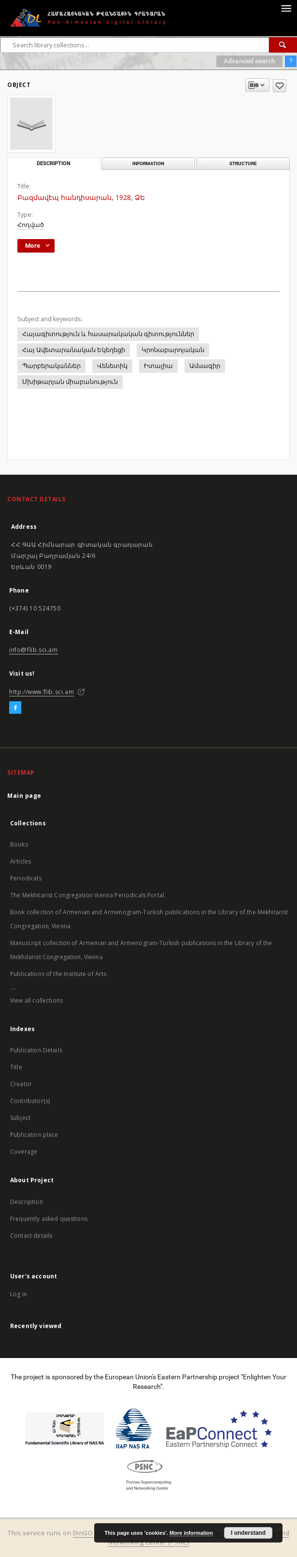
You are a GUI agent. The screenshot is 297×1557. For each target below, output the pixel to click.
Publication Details (36, 1050)
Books (19, 844)
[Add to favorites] (279, 85)
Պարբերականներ (51, 366)
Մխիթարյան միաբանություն (70, 382)
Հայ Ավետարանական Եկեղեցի (73, 350)
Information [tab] (148, 163)
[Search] (283, 45)
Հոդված (30, 225)
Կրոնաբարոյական (172, 350)
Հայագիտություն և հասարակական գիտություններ (108, 334)
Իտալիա (158, 366)
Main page (24, 796)
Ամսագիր (204, 366)
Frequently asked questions (48, 1219)
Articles (20, 861)
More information (191, 1533)
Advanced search (249, 61)
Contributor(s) (30, 1101)
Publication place (34, 1135)
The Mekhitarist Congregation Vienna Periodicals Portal (87, 895)
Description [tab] (54, 163)
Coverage (23, 1151)
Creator (21, 1084)
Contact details (31, 1235)
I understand (248, 1532)
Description (26, 1202)
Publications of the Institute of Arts (58, 974)
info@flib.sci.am (33, 650)
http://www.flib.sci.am (41, 692)
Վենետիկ (112, 366)
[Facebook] (15, 708)
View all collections (36, 1000)
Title (16, 1067)
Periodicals (26, 878)
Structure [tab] (243, 163)
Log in (18, 1294)
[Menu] (286, 7)
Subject (20, 1118)
